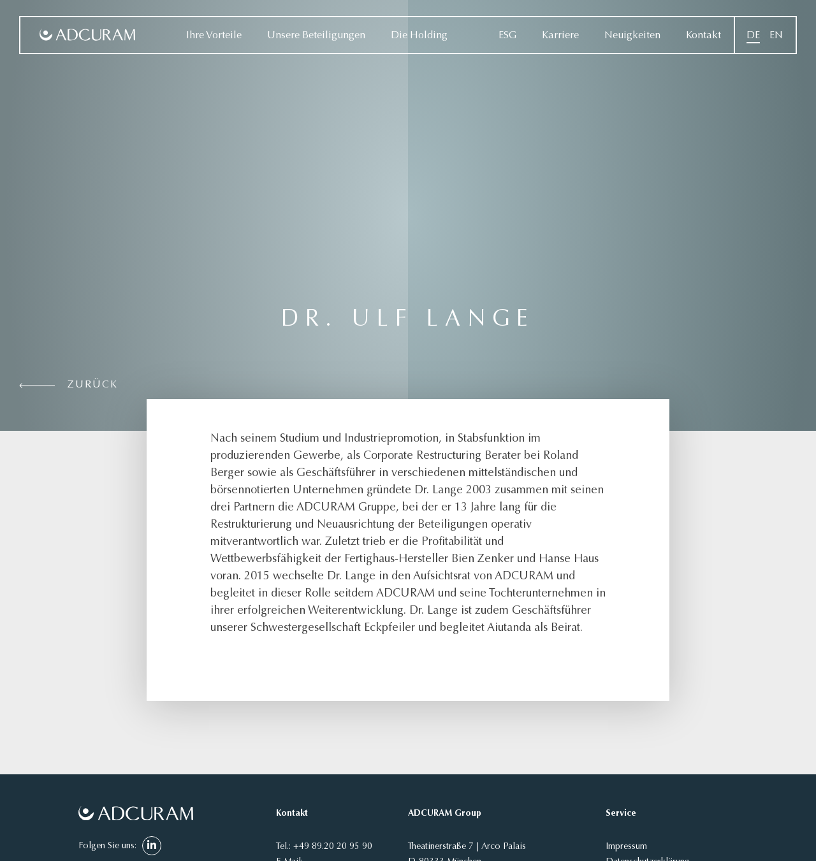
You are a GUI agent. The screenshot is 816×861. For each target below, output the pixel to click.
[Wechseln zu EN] (776, 35)
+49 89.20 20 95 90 (332, 847)
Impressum (626, 847)
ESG (507, 36)
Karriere (560, 36)
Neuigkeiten (632, 36)
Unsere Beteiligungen (316, 36)
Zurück (93, 385)
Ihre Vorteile (214, 36)
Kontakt (703, 36)
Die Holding (419, 36)
